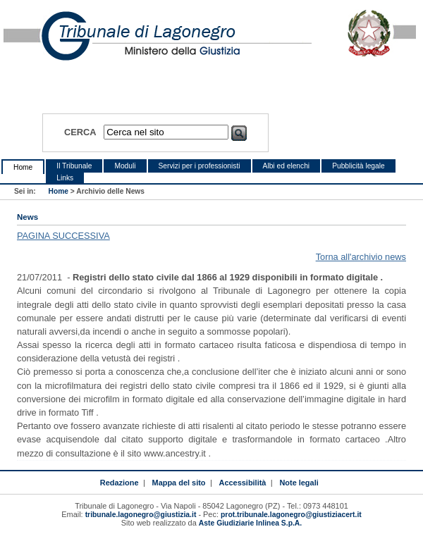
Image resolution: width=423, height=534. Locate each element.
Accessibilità (242, 482)
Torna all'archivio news (361, 257)
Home (22, 167)
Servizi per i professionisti (199, 166)
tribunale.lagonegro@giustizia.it (141, 515)
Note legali (298, 482)
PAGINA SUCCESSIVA (63, 235)
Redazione (119, 482)
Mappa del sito (179, 482)
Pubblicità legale (358, 166)
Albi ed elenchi (286, 166)
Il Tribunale (74, 166)
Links (64, 178)
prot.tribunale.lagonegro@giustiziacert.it (291, 515)
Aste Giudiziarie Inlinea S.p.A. (250, 523)
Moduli (124, 166)
